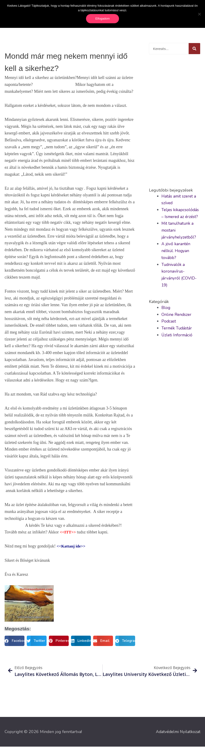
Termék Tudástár (177, 329)
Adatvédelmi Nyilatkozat (177, 733)
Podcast (168, 322)
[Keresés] (194, 49)
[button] (14, 642)
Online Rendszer (176, 315)
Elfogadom (102, 18)
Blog (165, 308)
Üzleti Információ (177, 336)
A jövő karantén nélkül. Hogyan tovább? (176, 251)
